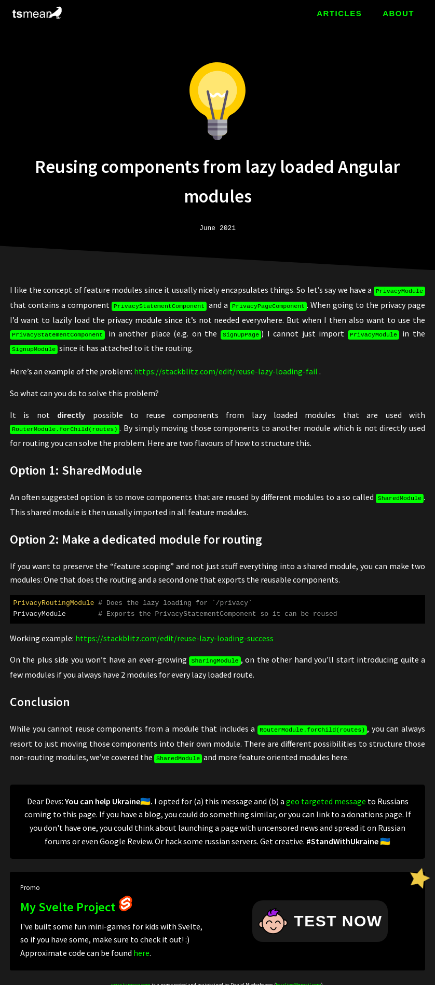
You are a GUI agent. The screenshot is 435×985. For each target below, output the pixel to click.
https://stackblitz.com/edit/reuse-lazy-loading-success (174, 632)
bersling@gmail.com (298, 975)
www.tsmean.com (131, 975)
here (141, 943)
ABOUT (398, 13)
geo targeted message (326, 792)
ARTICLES (339, 13)
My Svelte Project (76, 897)
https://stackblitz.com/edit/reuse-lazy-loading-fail (226, 367)
